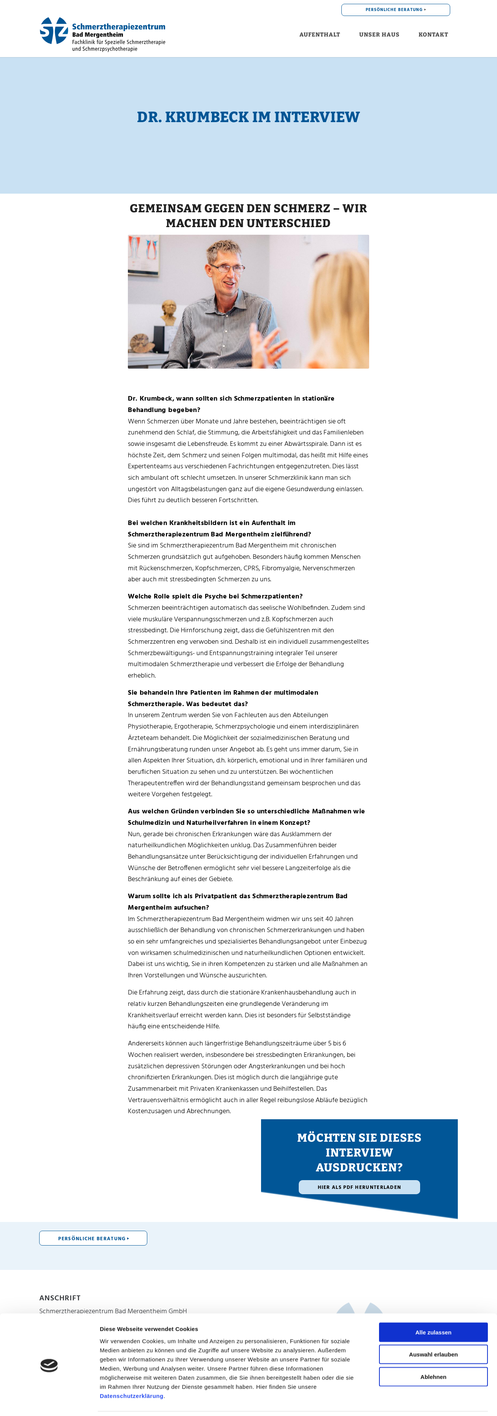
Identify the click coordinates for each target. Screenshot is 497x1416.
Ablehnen (433, 1351)
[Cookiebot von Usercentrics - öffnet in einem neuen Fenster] (49, 1401)
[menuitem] (395, 10)
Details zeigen (417, 1401)
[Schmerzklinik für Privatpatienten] (102, 34)
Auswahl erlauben (433, 1329)
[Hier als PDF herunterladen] (360, 1187)
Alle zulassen (433, 1306)
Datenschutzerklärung (132, 1370)
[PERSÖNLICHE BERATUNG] (93, 1238)
